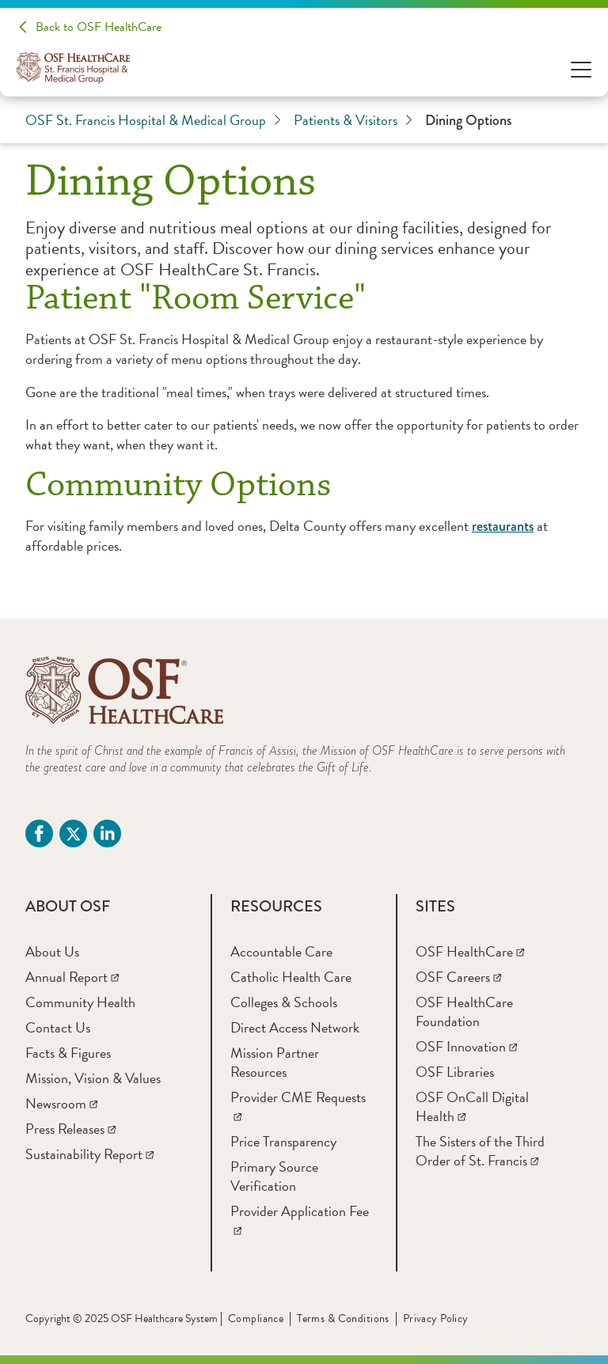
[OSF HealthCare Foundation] (464, 1011)
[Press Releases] (70, 1128)
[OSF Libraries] (455, 1071)
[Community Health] (80, 1002)
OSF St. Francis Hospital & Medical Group (153, 120)
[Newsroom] (61, 1103)
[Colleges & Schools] (283, 1002)
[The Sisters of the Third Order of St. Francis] (480, 1151)
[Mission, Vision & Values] (93, 1078)
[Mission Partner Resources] (274, 1062)
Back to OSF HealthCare (99, 27)
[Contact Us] (57, 1027)
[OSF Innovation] (466, 1046)
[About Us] (52, 951)
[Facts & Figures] (68, 1052)
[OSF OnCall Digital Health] (472, 1106)
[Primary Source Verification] (274, 1176)
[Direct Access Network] (294, 1027)
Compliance (255, 1318)
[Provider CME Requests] (298, 1106)
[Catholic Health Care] (291, 976)
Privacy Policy (436, 1318)
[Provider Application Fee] (299, 1220)
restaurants (503, 526)
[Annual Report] (72, 976)
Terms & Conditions (343, 1318)
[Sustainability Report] (89, 1154)
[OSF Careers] (458, 976)
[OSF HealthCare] (470, 951)
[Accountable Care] (281, 951)
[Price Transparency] (283, 1141)
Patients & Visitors (353, 120)
